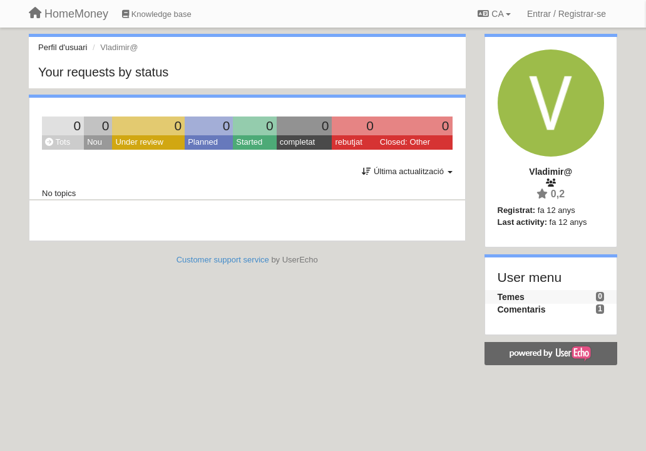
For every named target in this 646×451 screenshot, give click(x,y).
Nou (94, 142)
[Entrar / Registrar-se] (566, 13)
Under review (139, 142)
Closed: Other (405, 142)
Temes (511, 297)
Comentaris (522, 309)
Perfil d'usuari (62, 47)
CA (494, 14)
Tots (57, 142)
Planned (203, 142)
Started (249, 142)
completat (297, 142)
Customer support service (223, 259)
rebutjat (348, 142)
